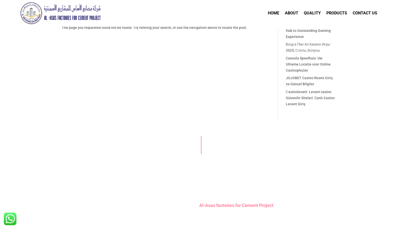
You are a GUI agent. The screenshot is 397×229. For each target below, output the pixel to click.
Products (336, 13)
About (291, 13)
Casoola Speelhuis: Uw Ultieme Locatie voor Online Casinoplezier (308, 64)
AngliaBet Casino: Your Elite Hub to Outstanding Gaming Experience (308, 31)
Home (273, 13)
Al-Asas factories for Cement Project (236, 205)
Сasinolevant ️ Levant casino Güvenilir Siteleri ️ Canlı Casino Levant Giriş (310, 98)
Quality (312, 13)
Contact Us (365, 13)
